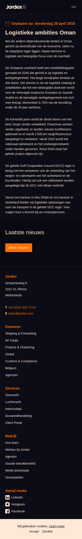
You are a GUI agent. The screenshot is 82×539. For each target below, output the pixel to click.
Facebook (15, 511)
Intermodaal (13, 409)
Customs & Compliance (21, 361)
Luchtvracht (13, 402)
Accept (34, 531)
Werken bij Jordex (17, 449)
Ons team (12, 442)
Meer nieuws (19, 247)
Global (9, 354)
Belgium (10, 368)
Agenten (11, 456)
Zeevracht (12, 395)
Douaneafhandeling (18, 416)
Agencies (11, 375)
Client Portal (13, 422)
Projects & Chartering (19, 347)
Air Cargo (11, 340)
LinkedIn (14, 497)
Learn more (57, 526)
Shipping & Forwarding (20, 333)
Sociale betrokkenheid (20, 463)
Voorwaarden (14, 477)
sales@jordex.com (20, 313)
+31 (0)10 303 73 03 (22, 307)
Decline (47, 531)
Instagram (15, 504)
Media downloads (17, 470)
